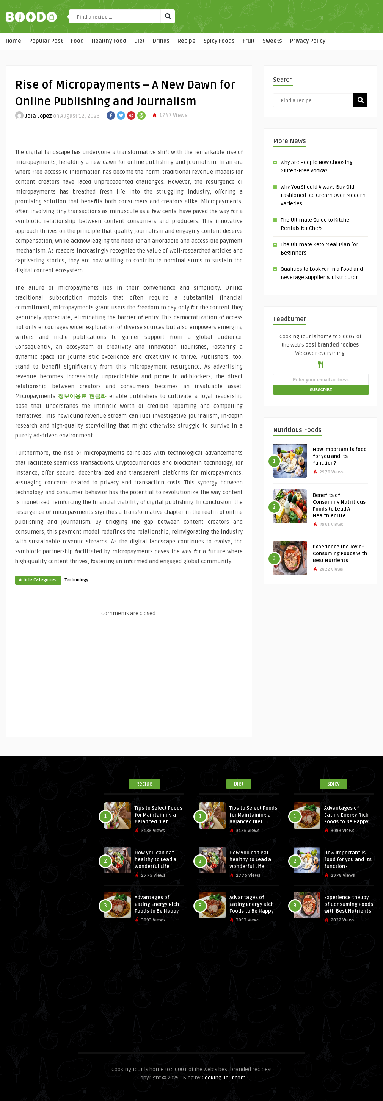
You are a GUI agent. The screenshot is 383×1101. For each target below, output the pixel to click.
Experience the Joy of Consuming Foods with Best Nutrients (340, 554)
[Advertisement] (129, 675)
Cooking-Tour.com (224, 1077)
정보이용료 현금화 (82, 396)
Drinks (161, 41)
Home (13, 41)
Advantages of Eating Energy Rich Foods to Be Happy (157, 904)
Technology (76, 580)
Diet (139, 41)
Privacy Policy (307, 41)
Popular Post (46, 41)
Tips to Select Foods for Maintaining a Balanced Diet (158, 815)
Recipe (186, 41)
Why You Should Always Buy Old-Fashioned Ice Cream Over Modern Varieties (323, 195)
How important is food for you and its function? (340, 456)
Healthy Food (109, 41)
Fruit (249, 41)
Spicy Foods (219, 41)
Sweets (272, 41)
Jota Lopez (38, 116)
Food (77, 41)
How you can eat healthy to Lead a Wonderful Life (155, 860)
